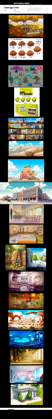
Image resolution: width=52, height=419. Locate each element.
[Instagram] (19, 11)
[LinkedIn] (18, 11)
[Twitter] (17, 11)
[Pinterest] (14, 11)
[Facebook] (9, 409)
